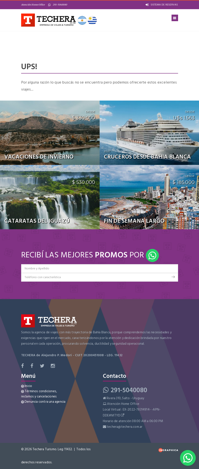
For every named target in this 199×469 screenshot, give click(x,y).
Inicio (26, 386)
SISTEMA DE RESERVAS (162, 5)
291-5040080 (57, 4)
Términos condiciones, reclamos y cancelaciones (39, 394)
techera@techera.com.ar (124, 427)
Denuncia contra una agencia (43, 401)
